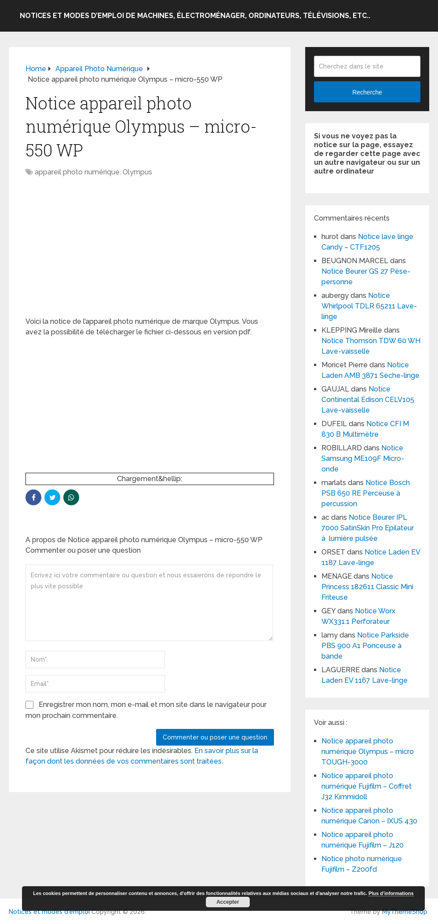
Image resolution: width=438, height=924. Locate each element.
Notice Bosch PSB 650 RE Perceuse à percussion (365, 493)
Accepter (227, 902)
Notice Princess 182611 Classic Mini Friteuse (367, 587)
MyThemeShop (404, 911)
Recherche (367, 92)
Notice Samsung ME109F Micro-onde (362, 458)
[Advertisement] (150, 251)
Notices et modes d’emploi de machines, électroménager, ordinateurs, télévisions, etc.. (195, 15)
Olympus (137, 172)
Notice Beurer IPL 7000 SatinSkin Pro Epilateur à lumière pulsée (367, 528)
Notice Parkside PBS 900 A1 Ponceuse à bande (365, 645)
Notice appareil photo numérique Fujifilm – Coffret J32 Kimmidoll (366, 786)
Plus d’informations (391, 893)
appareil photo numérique (77, 172)
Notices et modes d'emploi (49, 911)
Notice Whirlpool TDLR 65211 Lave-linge (369, 306)
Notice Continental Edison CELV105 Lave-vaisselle (367, 399)
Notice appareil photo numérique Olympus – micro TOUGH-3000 (367, 751)
